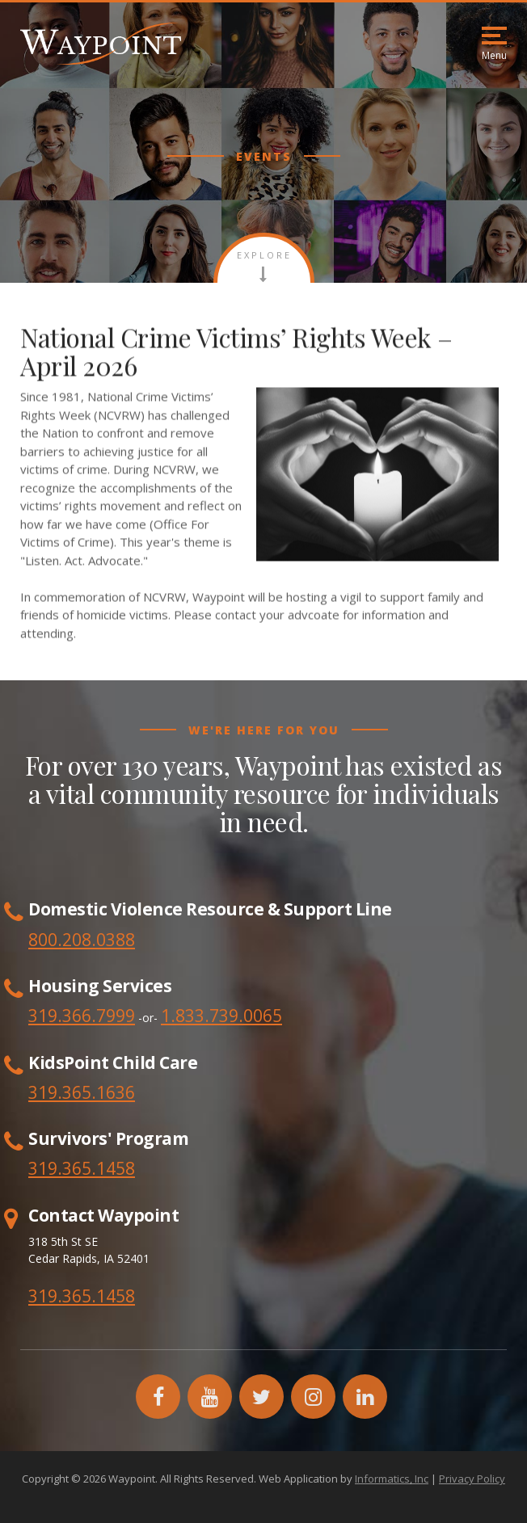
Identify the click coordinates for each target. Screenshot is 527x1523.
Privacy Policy (472, 1478)
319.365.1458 (81, 1296)
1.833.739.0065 (221, 1015)
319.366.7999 (81, 1015)
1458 (115, 1168)
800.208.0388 (81, 939)
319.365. (62, 1168)
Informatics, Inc (391, 1478)
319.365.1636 (81, 1092)
